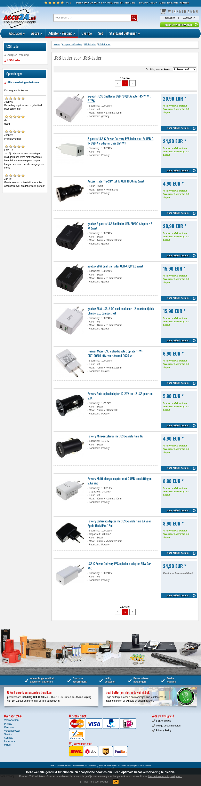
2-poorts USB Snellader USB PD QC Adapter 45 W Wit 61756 (119, 98)
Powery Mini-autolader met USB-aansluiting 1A (115, 436)
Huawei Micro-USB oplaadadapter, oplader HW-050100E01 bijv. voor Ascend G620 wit (115, 353)
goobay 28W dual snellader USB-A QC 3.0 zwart (115, 266)
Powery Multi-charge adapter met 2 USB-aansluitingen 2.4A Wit (120, 480)
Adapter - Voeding (61, 33)
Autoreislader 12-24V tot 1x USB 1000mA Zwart (116, 181)
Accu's (36, 33)
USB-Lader (13, 60)
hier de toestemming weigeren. (165, 776)
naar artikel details (177, 128)
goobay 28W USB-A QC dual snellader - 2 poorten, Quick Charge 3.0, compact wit (121, 311)
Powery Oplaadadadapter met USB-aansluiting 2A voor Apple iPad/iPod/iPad (119, 523)
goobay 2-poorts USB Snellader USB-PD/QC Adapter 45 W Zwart (120, 226)
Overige (86, 33)
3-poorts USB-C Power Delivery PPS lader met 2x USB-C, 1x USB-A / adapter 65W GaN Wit (121, 141)
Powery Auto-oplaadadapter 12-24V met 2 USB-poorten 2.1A (120, 395)
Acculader (17, 33)
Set (100, 33)
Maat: (92, 112)
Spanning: (94, 105)
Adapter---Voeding (18, 55)
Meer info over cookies (96, 781)
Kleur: (92, 109)
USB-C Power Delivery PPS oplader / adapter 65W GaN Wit (119, 565)
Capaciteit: (95, 491)
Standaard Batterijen (124, 33)
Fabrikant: (94, 116)
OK (116, 781)
